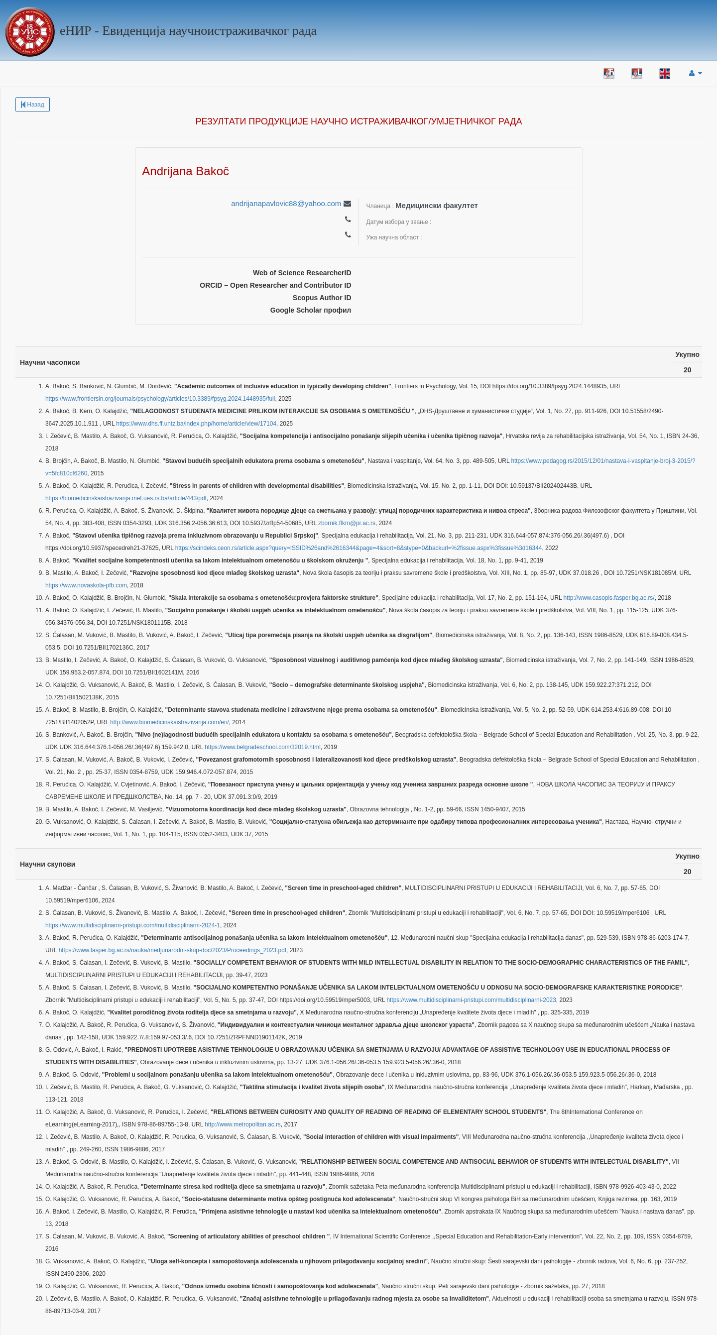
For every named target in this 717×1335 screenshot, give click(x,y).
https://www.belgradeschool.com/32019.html (263, 747)
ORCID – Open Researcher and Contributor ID (275, 285)
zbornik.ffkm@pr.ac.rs (346, 523)
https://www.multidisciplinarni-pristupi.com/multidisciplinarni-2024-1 (132, 925)
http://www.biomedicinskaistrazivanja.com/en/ (169, 722)
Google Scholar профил (311, 310)
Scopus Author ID (322, 298)
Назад (32, 104)
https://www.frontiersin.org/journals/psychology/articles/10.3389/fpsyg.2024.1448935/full (160, 398)
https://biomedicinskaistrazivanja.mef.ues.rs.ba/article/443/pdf (126, 498)
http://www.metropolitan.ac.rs (243, 1124)
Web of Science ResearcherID (302, 273)
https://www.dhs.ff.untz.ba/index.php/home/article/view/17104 (196, 423)
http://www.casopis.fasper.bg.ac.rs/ (609, 597)
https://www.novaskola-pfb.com (86, 585)
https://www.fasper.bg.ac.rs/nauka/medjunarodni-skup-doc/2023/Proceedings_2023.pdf (172, 950)
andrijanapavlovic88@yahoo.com (286, 203)
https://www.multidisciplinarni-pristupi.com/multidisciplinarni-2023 (471, 1000)
